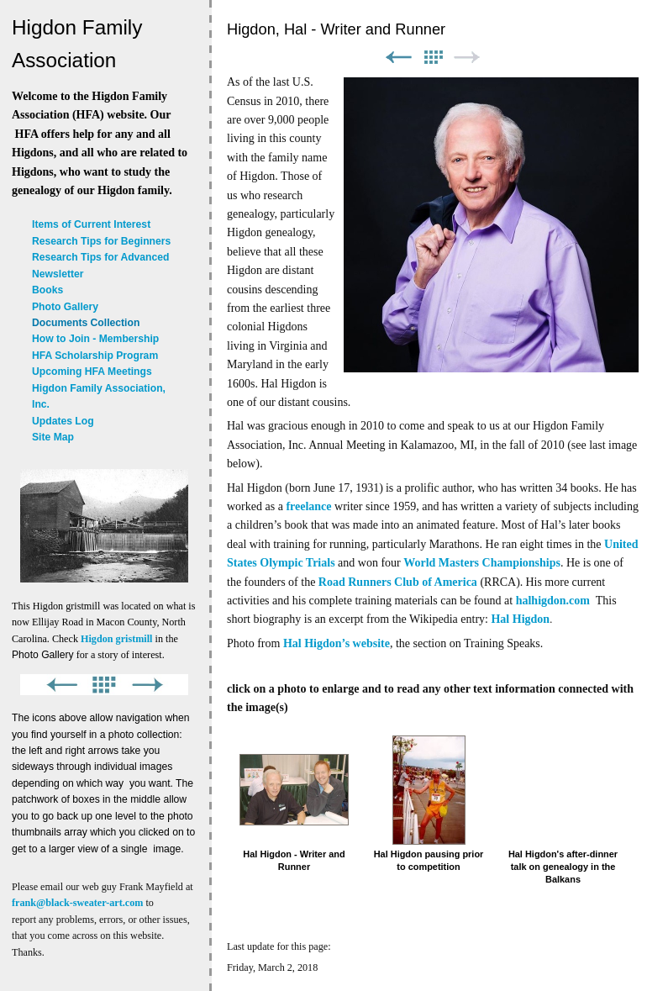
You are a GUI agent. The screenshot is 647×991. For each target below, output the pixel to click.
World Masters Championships (481, 562)
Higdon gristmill (116, 639)
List (432, 57)
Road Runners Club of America (397, 582)
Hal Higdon (520, 619)
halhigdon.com (553, 600)
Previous (398, 57)
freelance (308, 506)
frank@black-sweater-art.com (77, 903)
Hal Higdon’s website (336, 643)
